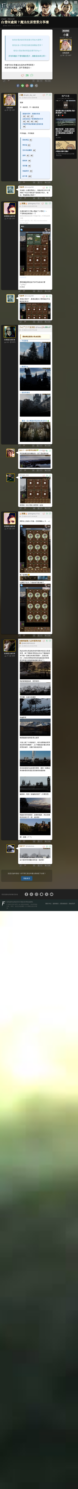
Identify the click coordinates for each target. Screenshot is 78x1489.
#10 (36, 121)
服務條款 (56, 903)
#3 (24, 116)
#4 (28, 116)
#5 (24, 121)
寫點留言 (26, 878)
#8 (24, 126)
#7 (31, 116)
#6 (28, 121)
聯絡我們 (72, 903)
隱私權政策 (64, 903)
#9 (31, 121)
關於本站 (48, 903)
